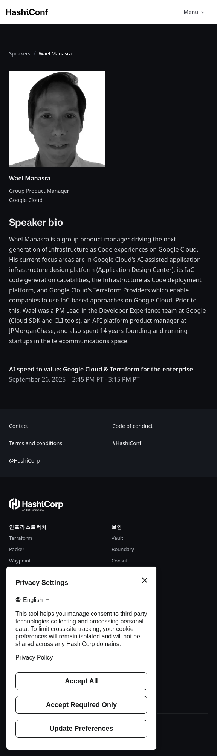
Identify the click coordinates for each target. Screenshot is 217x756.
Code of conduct (132, 425)
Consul (119, 560)
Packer (16, 549)
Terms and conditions (35, 443)
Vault (117, 538)
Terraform (20, 538)
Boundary (123, 549)
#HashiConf (126, 443)
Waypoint (20, 560)
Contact (18, 425)
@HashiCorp (24, 460)
